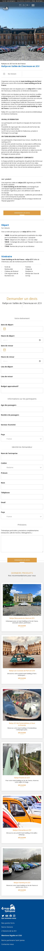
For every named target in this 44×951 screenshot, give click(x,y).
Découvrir (22, 626)
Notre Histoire (7, 927)
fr (27, 5)
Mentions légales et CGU (11, 935)
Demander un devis (22, 213)
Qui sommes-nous (8, 918)
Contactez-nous (7, 944)
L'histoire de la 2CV (8, 931)
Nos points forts (8, 923)
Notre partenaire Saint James (13, 940)
